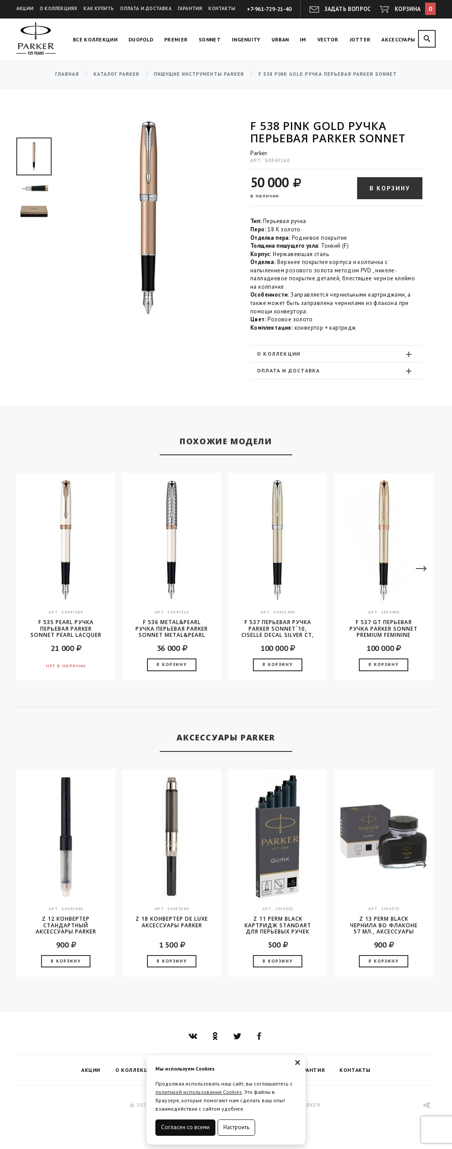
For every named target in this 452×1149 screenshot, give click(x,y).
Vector (328, 39)
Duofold (140, 39)
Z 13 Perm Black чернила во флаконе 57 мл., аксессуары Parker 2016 (384, 925)
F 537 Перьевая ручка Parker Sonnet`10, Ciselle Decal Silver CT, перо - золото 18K (277, 628)
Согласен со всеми (185, 1127)
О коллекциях (58, 8)
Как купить (98, 8)
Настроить (236, 1127)
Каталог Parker (116, 74)
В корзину (389, 188)
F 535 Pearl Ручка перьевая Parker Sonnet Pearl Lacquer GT (66, 628)
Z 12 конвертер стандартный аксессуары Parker (66, 925)
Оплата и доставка (145, 8)
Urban (280, 39)
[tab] (336, 353)
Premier (176, 39)
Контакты (221, 8)
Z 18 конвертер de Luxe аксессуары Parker (172, 922)
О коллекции (335, 353)
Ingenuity (246, 39)
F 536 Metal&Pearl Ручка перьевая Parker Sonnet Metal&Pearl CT (172, 628)
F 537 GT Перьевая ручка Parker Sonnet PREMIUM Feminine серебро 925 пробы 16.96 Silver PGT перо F (384, 628)
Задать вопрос (347, 9)
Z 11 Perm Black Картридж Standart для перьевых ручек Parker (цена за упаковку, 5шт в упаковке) (278, 925)
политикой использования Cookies (198, 1092)
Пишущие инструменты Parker (199, 74)
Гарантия (190, 8)
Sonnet (210, 39)
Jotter (360, 39)
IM (303, 39)
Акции (25, 8)
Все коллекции (95, 39)
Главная (67, 74)
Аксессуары (398, 39)
